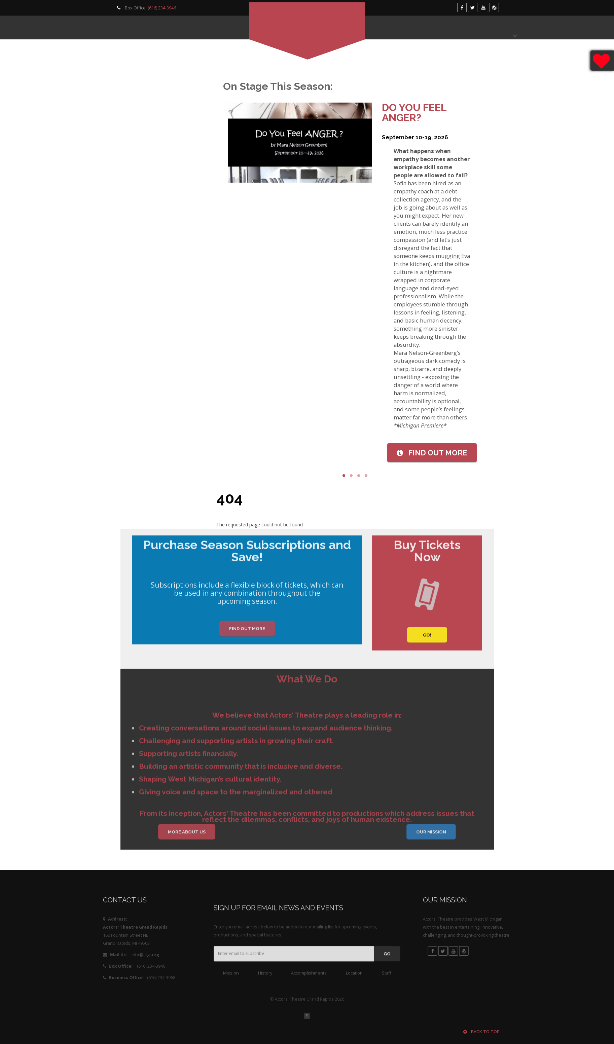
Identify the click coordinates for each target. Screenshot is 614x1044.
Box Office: (145, 8)
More (443, 452)
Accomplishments (309, 979)
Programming (127, 28)
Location (354, 979)
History (265, 979)
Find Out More (247, 635)
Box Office (462, 28)
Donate (502, 28)
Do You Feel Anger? (425, 112)
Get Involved (182, 28)
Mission (231, 979)
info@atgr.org (108, 955)
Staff (386, 979)
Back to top (481, 1032)
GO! (427, 641)
